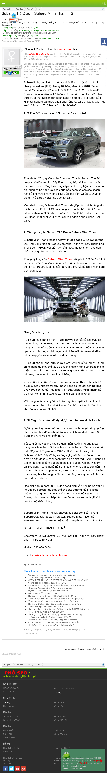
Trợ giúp (7, 763)
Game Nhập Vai (10, 716)
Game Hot (59, 702)
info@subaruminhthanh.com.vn (51, 555)
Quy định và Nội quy (12, 758)
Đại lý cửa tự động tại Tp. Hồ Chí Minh (21, 38)
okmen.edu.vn (37, 564)
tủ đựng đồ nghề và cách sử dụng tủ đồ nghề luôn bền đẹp (55, 614)
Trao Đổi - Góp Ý (62, 748)
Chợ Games (8, 706)
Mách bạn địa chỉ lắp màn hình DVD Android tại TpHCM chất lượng (58, 609)
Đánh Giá (7, 734)
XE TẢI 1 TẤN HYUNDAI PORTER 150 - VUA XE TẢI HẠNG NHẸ (58, 580)
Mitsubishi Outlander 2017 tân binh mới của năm (50, 588)
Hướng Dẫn (8, 730)
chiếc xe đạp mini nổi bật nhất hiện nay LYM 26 (49, 617)
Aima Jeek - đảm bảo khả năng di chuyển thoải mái (51, 575)
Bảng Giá (7, 751)
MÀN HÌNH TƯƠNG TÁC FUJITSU (44, 593)
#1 (104, 633)
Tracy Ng (30, 41)
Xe (16, 41)
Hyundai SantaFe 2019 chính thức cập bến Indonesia (52, 620)
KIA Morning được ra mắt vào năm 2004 (46, 612)
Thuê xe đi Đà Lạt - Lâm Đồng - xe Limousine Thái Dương (54, 604)
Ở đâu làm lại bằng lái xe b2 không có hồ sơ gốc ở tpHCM (54, 601)
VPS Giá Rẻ (8, 692)
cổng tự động (24, 35)
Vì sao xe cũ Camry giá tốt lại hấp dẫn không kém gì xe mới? (56, 585)
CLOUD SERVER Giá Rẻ (65, 689)
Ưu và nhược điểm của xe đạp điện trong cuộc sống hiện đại (56, 599)
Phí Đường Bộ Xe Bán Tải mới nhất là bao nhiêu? (51, 625)
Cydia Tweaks (9, 738)
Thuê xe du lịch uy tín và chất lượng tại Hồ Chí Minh (52, 596)
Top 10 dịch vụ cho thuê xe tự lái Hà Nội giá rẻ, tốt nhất (53, 622)
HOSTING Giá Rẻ (11, 688)
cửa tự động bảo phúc (39, 54)
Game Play (59, 706)
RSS (56, 763)
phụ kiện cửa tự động (22, 27)
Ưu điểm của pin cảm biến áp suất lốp (45, 606)
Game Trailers (60, 734)
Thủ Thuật (59, 730)
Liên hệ (6, 760)
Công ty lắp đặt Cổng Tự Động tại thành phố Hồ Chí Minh (29, 33)
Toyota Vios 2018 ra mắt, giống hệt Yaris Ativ (48, 591)
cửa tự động (12, 30)
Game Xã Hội (60, 720)
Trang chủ (59, 758)
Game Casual (60, 716)
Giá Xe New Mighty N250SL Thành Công (46, 577)
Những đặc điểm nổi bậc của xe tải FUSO (47, 583)
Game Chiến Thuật (11, 720)
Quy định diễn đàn (11, 748)
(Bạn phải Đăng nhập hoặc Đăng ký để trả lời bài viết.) (84, 649)
